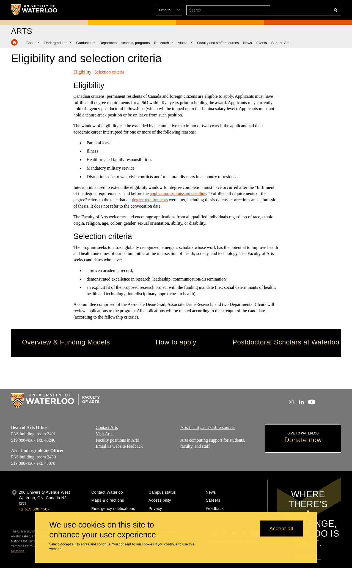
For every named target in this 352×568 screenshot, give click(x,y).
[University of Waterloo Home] (34, 9)
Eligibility (82, 72)
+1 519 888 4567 (34, 509)
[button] (296, 10)
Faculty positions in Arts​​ (117, 440)
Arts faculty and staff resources (207, 427)
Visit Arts (104, 433)
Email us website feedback (119, 446)
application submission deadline (178, 193)
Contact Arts (107, 427)
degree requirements (150, 199)
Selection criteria (109, 72)
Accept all (281, 528)
